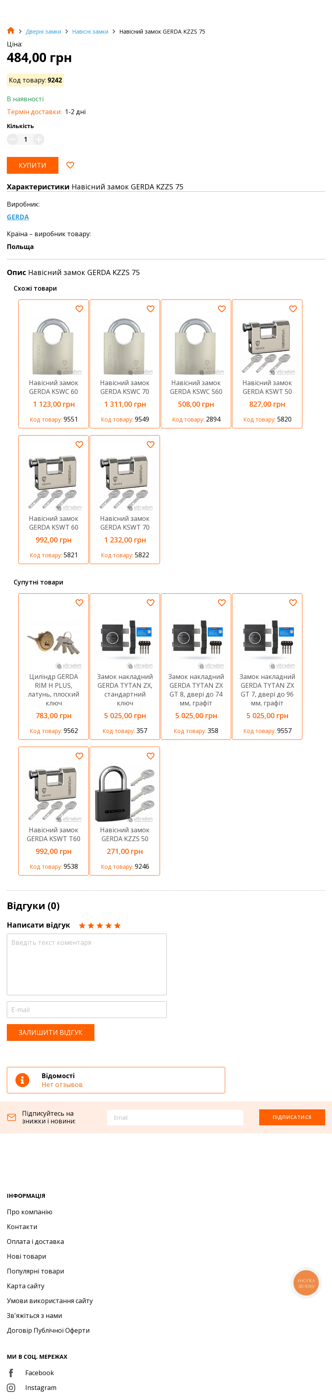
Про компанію (29, 1211)
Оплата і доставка (35, 1241)
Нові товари (26, 1256)
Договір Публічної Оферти (48, 1330)
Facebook (30, 1372)
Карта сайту (25, 1285)
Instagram (31, 1387)
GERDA (18, 217)
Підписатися (292, 1117)
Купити (32, 165)
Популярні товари (35, 1271)
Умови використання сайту (50, 1300)
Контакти (22, 1226)
